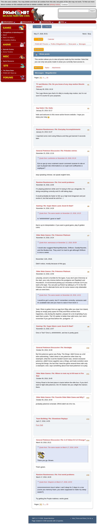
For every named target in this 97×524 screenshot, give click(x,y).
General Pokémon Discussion (48, 151)
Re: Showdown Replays (58, 419)
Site (62, 22)
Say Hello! (40, 108)
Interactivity (27, 22)
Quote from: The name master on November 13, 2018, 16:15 (60, 213)
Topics (47, 68)
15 (47, 78)
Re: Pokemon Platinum (61, 235)
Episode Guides (8, 49)
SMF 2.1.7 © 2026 (37, 518)
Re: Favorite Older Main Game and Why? (68, 397)
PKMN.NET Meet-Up (9, 73)
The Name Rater (8, 70)
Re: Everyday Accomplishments (67, 129)
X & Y (5, 35)
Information (8, 22)
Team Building (41, 419)
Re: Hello (49, 108)
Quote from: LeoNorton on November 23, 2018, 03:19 (57, 158)
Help (73, 518)
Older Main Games (43, 235)
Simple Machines (49, 518)
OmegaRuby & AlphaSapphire (13, 32)
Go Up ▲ (90, 518)
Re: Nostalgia (66, 347)
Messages (38, 68)
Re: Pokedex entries (69, 151)
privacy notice (55, 4)
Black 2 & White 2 (8, 37)
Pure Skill (39, 425)
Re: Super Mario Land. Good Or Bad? (58, 206)
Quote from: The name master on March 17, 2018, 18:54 (58, 447)
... (45, 78)
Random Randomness (45, 129)
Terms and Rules (81, 518)
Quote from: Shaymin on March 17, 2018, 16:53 (55, 482)
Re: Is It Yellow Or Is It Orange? (73, 440)
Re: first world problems (64, 182)
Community (47, 22)
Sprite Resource (8, 61)
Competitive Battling (9, 40)
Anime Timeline (8, 52)
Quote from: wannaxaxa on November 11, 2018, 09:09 (58, 242)
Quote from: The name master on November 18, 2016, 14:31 (60, 295)
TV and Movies (42, 84)
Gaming (39, 206)
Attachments (56, 68)
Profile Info (39, 49)
